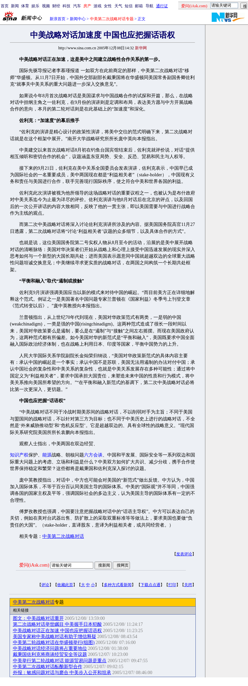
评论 (45, 584)
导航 (149, 6)
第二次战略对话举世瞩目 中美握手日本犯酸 (57, 624)
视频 (46, 6)
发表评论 (184, 554)
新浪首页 (57, 19)
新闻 (15, 6)
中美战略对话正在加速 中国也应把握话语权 (57, 630)
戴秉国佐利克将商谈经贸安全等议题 (50, 654)
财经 (56, 6)
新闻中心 (78, 19)
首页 (5, 6)
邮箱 (139, 6)
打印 (172, 584)
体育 (25, 6)
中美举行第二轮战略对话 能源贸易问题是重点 (60, 660)
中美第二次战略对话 (63, 536)
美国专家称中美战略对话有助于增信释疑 (54, 636)
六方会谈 (93, 454)
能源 (47, 454)
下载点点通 (150, 584)
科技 (66, 6)
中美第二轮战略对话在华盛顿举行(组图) (54, 642)
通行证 (162, 6)
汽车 (77, 6)
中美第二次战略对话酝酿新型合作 (47, 666)
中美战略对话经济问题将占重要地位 (50, 648)
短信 (129, 6)
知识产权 (19, 454)
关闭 (188, 584)
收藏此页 (65, 584)
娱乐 (35, 6)
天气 (118, 6)
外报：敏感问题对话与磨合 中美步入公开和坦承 (62, 672)
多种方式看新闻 (118, 584)
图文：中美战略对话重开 (38, 618)
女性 (108, 6)
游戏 (98, 6)
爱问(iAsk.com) (34, 565)
